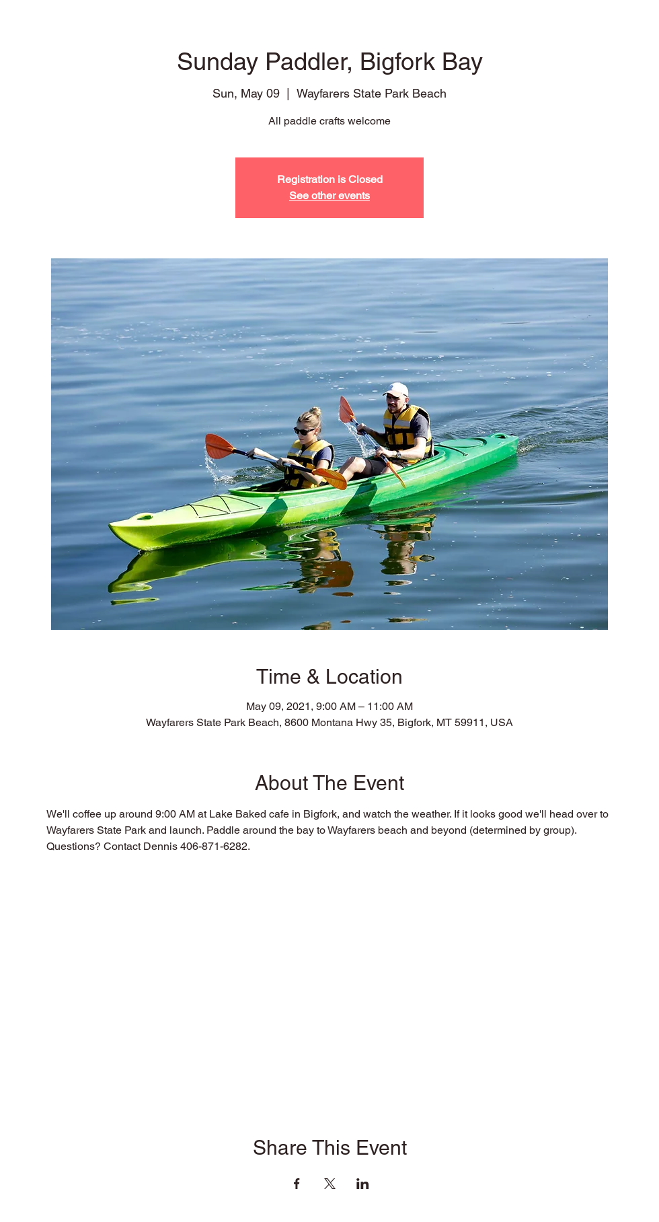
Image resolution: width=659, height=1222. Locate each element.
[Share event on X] (329, 1183)
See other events (329, 195)
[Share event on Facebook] (296, 1183)
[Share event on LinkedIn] (362, 1183)
